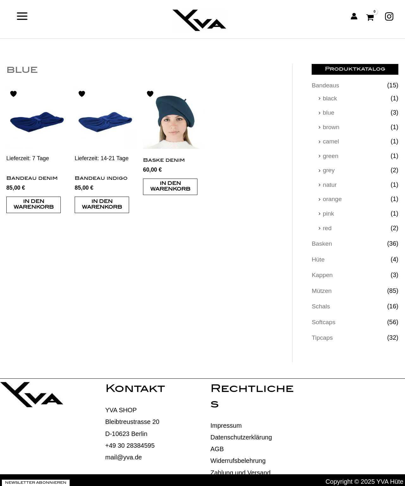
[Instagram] (389, 16)
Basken (322, 241)
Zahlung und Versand (240, 469)
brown (331, 126)
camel (331, 140)
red (327, 226)
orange (332, 197)
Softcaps (324, 319)
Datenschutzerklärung (241, 434)
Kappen (322, 272)
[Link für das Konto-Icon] (354, 16)
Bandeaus (326, 85)
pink (328, 211)
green (331, 154)
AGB (217, 446)
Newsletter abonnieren (35, 480)
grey (329, 169)
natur (330, 183)
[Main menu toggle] (22, 16)
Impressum (226, 422)
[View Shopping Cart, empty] (371, 16)
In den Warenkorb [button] (34, 205)
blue (329, 112)
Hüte (318, 257)
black (330, 97)
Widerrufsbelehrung (238, 457)
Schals (321, 303)
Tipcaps (322, 334)
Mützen (322, 288)
